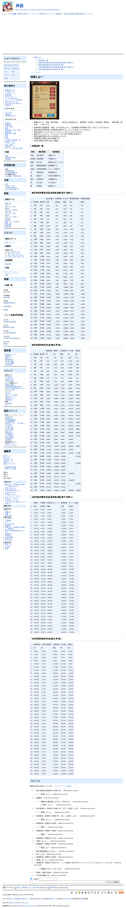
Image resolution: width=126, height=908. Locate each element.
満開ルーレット (11, 443)
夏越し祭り (10, 418)
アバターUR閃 (11, 210)
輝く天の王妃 (9, 524)
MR (7, 208)
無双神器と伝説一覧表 (13, 130)
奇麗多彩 (8, 535)
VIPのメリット (10, 96)
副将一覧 (8, 203)
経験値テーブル (10, 147)
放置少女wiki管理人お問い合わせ (19, 902)
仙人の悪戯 (10, 437)
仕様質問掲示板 (11, 172)
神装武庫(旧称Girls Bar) (14, 386)
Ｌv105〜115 (18, 255)
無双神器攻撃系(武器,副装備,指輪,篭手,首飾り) (55, 63)
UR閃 (8, 211)
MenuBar (6, 458)
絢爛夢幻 (8, 525)
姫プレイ (9, 358)
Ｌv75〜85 (17, 253)
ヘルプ (88, 14)
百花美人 (9, 376)
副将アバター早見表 (12, 222)
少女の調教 (10, 363)
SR (7, 220)
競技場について (10, 354)
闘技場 (8, 356)
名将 (12, 327)
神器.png (53, 887)
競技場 (6, 78)
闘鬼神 (13, 333)
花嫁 (6, 514)
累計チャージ (10, 396)
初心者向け (7, 68)
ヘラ (6, 522)
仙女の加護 (10, 428)
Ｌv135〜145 (19, 257)
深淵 (5, 344)
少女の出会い (10, 390)
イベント (14, 78)
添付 (43, 14)
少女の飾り (10, 430)
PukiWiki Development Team (28, 906)
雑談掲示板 (10, 171)
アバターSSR (11, 217)
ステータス (9, 112)
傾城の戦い (10, 359)
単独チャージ (10, 398)
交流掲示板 (15, 68)
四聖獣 (13, 322)
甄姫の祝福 (10, 385)
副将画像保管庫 (10, 467)
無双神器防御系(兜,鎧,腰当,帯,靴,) (51, 65)
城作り (7, 138)
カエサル (8, 546)
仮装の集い (10, 380)
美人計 (8, 393)
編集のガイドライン (10, 464)
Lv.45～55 (16, 252)
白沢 (6, 510)
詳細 (45, 887)
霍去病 (7, 547)
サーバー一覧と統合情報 (13, 148)
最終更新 (80, 14)
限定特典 (9, 400)
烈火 (5, 322)
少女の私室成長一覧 (14, 140)
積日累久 (9, 403)
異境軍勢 (8, 264)
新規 (59, 14)
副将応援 (8, 227)
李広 (6, 549)
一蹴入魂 (9, 427)
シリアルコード (10, 93)
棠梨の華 (8, 515)
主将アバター (10, 186)
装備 (13, 75)
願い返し (9, 432)
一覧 (64, 14)
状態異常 (8, 114)
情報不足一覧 (8, 460)
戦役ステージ (9, 242)
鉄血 (8, 322)
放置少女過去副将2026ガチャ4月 (15, 531)
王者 (5, 338)
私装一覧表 (9, 145)
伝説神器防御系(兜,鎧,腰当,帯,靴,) (51, 69)
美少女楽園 (10, 381)
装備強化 (8, 123)
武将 (8, 187)
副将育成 (8, 131)
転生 (6, 136)
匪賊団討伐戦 (10, 157)
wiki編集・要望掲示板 (13, 176)
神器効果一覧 (43, 60)
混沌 (17, 338)
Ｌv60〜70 (9, 253)
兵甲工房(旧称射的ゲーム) (15, 388)
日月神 (13, 338)
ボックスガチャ (11, 445)
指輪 (5, 303)
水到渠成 (9, 425)
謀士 (15, 187)
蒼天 (8, 327)
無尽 (5, 333)
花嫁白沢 (8, 512)
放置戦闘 (8, 95)
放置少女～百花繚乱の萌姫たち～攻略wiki (15, 485)
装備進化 (8, 125)
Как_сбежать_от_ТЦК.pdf (27, 887)
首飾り (13, 303)
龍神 (8, 338)
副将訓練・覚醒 (10, 133)
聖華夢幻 (8, 534)
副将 (13, 71)
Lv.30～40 (9, 252)
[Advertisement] (63, 34)
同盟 (6, 156)
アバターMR (10, 206)
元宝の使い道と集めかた (13, 103)
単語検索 (71, 14)
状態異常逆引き (10, 116)
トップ (6, 14)
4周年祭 (9, 440)
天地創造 (8, 520)
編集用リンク (8, 462)
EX (7, 205)
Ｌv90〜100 (10, 255)
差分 (25, 14)
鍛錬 (6, 128)
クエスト (6, 75)
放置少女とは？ (10, 90)
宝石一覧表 (9, 126)
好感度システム (10, 142)
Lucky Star (9, 378)
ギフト (8, 405)
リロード (49, 14)
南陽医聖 (9, 438)
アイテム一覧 (9, 143)
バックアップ (33, 14)
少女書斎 (9, 435)
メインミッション (11, 271)
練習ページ (7, 456)
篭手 (8, 303)
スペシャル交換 (11, 395)
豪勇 (5, 327)
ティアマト (9, 519)
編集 (14, 14)
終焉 (8, 333)
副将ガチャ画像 (10, 469)
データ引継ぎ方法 (11, 98)
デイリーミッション (12, 273)
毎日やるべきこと (11, 102)
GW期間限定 (10, 422)
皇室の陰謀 (10, 361)
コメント (37, 72)
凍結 (20, 14)
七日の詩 (9, 416)
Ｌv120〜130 (10, 257)
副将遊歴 (8, 225)
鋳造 (6, 135)
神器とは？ (38, 57)
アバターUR (10, 213)
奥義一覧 (8, 223)
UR (7, 215)
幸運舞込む (10, 433)
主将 (5, 71)
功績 (6, 275)
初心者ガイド (9, 91)
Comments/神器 (69, 898)
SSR (8, 218)
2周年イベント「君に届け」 (16, 423)
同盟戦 (8, 159)
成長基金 (8, 105)
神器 (19, 6)
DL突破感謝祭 (11, 420)
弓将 (11, 187)
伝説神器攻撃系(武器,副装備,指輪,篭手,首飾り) (55, 67)
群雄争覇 (9, 365)
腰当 (9, 306)
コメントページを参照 (62, 786)
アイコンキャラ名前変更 (13, 100)
